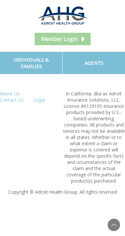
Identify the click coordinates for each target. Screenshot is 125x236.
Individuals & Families (31, 62)
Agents (93, 63)
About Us (10, 93)
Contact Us (12, 100)
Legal (39, 100)
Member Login (59, 39)
